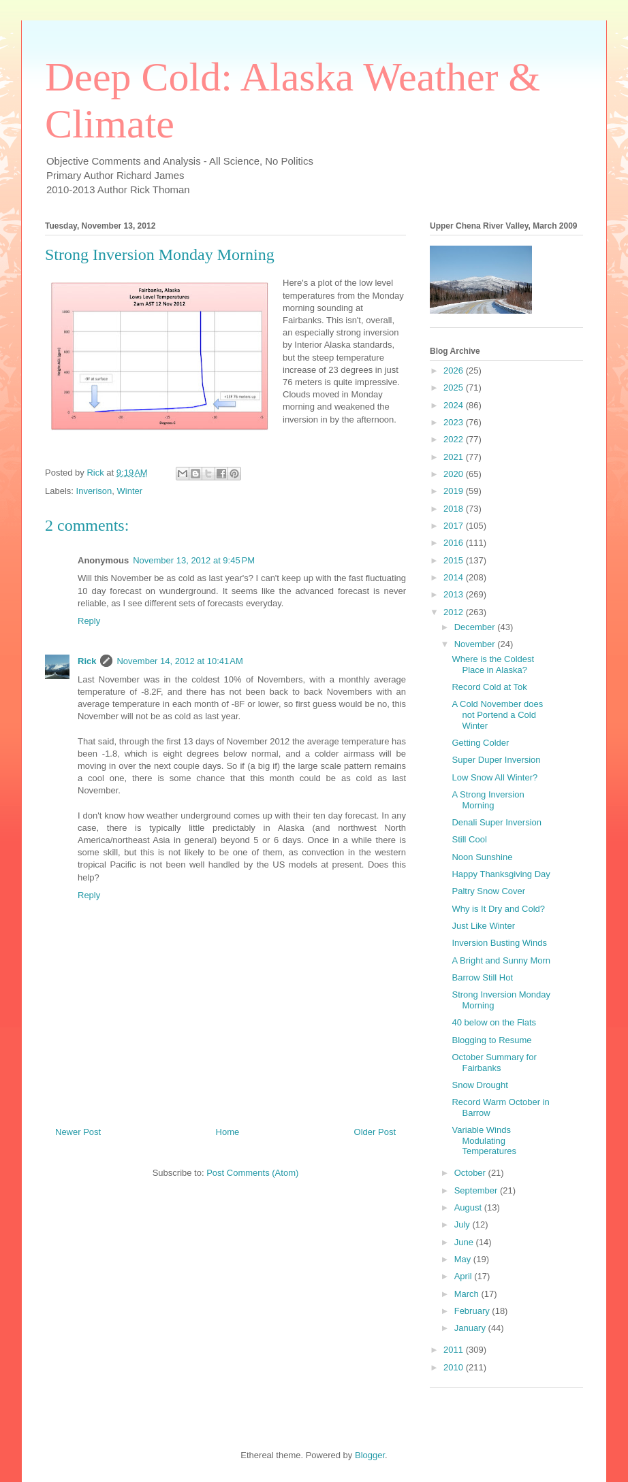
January (471, 1328)
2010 (454, 1367)
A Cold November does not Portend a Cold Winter (497, 714)
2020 (454, 474)
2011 (454, 1350)
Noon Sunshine (482, 857)
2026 (454, 370)
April (464, 1276)
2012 (454, 612)
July (463, 1224)
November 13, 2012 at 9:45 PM (194, 560)
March (468, 1294)
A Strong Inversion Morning (488, 799)
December (476, 627)
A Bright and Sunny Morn (501, 960)
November (476, 644)
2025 (454, 387)
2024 (454, 405)
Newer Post (78, 1132)
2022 (454, 439)
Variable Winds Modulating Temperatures (484, 1140)
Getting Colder (480, 743)
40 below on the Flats (494, 1022)
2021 (454, 457)
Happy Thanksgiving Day (501, 874)
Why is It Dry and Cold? (498, 909)
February (473, 1311)
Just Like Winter (483, 926)
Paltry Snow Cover (488, 891)
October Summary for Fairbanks (494, 1062)
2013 (454, 594)
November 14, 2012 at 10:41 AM (179, 661)
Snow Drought (479, 1085)
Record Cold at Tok (489, 687)
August (469, 1207)
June (465, 1242)
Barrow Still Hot (482, 977)
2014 (454, 577)
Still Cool (469, 839)
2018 (454, 509)
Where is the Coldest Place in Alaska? (493, 664)
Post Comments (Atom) (252, 1173)
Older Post (375, 1132)
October (471, 1173)
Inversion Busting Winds (499, 943)
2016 (454, 543)
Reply (89, 621)
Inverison (94, 491)
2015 (454, 560)
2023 (454, 422)
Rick (87, 661)
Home (228, 1132)
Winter (130, 491)
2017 (454, 526)
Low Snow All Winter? (494, 777)
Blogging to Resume (491, 1040)
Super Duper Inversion (496, 760)
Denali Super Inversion (496, 822)
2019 (454, 491)
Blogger (370, 1455)
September (477, 1190)
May (463, 1259)
